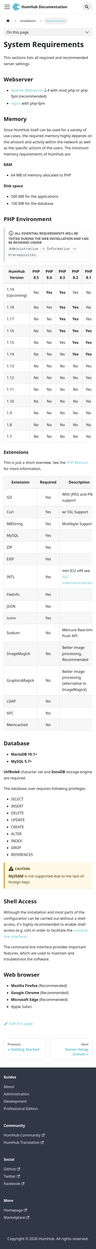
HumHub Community (24, 1135)
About (9, 1086)
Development (15, 1101)
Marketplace (16, 1217)
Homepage (15, 1210)
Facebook (14, 1183)
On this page (18, 32)
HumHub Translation (24, 1142)
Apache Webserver (27, 90)
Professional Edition (21, 1108)
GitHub (12, 1168)
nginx (16, 103)
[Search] (87, 7)
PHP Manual (77, 462)
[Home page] (8, 20)
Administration (16, 1094)
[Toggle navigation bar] (7, 6)
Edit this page (18, 1023)
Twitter (12, 1176)
